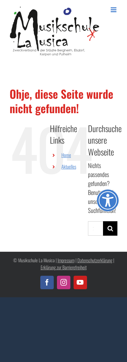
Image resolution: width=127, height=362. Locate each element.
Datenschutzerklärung (94, 260)
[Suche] (110, 228)
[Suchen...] (95, 228)
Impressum (66, 260)
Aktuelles (68, 166)
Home (66, 154)
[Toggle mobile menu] (114, 9)
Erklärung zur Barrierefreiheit (64, 267)
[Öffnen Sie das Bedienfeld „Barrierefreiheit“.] (108, 200)
